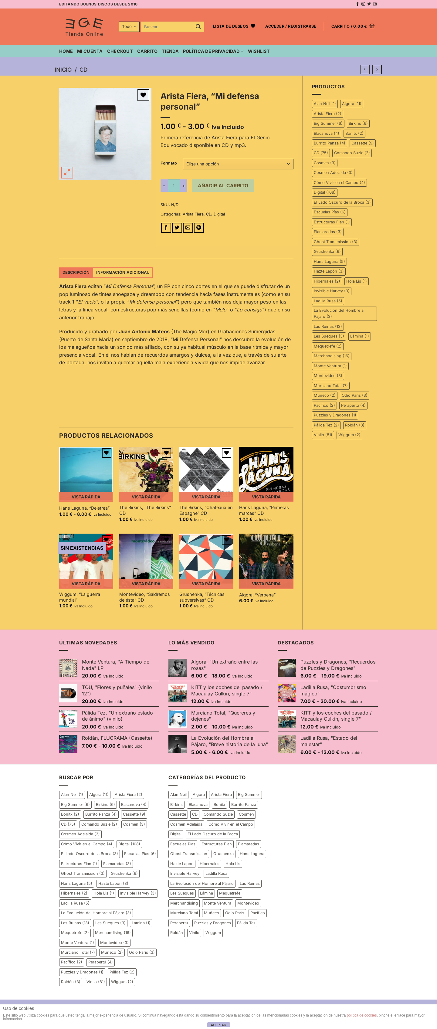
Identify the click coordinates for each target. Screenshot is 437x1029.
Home (66, 51)
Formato (169, 163)
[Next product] (364, 69)
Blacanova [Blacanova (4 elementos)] (326, 133)
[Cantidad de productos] (174, 185)
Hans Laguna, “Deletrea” (84, 508)
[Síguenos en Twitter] (369, 4)
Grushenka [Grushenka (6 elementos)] (327, 251)
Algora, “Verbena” (257, 594)
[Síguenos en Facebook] (357, 4)
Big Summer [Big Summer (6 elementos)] (328, 123)
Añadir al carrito (223, 185)
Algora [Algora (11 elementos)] (351, 103)
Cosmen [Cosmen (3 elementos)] (325, 163)
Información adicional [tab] (122, 272)
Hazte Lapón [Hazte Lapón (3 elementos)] (329, 271)
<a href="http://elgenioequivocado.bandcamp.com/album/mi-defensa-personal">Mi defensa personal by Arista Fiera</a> (176, 391)
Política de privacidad (213, 51)
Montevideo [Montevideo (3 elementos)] (328, 375)
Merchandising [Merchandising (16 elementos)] (332, 356)
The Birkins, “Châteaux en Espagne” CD (206, 510)
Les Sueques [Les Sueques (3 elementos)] (329, 336)
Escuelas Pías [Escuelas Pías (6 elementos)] (330, 212)
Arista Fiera (193, 214)
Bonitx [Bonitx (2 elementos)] (354, 133)
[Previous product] (376, 69)
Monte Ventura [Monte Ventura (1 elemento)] (330, 366)
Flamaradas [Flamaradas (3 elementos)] (328, 231)
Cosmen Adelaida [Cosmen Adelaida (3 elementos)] (333, 172)
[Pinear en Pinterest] (199, 228)
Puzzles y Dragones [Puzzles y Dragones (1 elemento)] (335, 415)
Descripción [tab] (76, 272)
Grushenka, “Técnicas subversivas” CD (202, 597)
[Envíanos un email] (375, 4)
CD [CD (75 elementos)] (321, 153)
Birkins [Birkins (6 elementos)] (358, 123)
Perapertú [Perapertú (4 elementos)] (353, 405)
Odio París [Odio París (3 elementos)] (355, 395)
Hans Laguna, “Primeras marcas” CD (264, 510)
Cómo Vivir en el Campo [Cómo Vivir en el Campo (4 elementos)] (339, 182)
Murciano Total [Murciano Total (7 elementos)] (331, 385)
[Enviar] (198, 27)
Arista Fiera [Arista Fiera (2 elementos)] (327, 113)
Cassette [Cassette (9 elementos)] (362, 143)
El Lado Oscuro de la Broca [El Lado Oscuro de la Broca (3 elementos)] (342, 202)
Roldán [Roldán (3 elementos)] (354, 425)
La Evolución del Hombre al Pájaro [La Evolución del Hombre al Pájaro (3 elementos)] (339, 313)
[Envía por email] (188, 228)
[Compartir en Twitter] (177, 228)
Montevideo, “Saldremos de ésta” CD (144, 597)
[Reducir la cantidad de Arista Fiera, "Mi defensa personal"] (164, 185)
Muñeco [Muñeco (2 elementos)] (325, 395)
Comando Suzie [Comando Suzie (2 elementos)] (352, 153)
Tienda (170, 51)
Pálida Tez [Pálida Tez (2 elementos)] (326, 425)
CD (83, 69)
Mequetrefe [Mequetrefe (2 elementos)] (328, 346)
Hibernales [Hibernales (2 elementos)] (327, 281)
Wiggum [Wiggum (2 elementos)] (349, 435)
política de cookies (362, 1015)
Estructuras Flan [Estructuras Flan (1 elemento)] (332, 222)
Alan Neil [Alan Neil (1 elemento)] (325, 103)
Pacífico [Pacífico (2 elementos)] (324, 405)
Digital (219, 214)
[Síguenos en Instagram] (363, 4)
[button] (291, 27)
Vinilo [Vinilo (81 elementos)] (323, 435)
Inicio (63, 69)
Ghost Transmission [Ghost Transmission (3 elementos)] (335, 241)
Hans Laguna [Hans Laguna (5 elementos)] (329, 261)
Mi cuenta (90, 51)
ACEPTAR (218, 1025)
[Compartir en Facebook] (166, 228)
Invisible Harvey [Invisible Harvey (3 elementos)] (332, 291)
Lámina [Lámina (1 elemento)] (359, 336)
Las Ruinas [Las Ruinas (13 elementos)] (328, 326)
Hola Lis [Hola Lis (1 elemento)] (356, 281)
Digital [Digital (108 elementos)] (325, 192)
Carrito (147, 51)
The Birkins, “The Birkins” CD (145, 510)
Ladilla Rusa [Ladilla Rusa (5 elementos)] (328, 301)
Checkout (120, 51)
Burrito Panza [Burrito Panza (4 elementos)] (329, 143)
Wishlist (259, 51)
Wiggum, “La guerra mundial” (79, 597)
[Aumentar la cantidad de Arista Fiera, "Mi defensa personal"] (183, 185)
